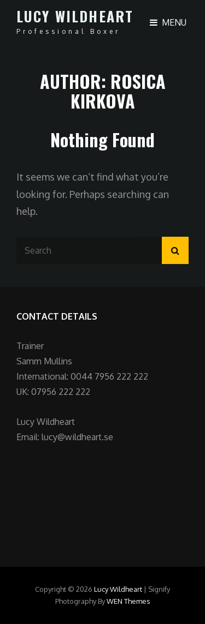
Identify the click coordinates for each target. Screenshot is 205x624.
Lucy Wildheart (74, 16)
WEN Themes (128, 601)
